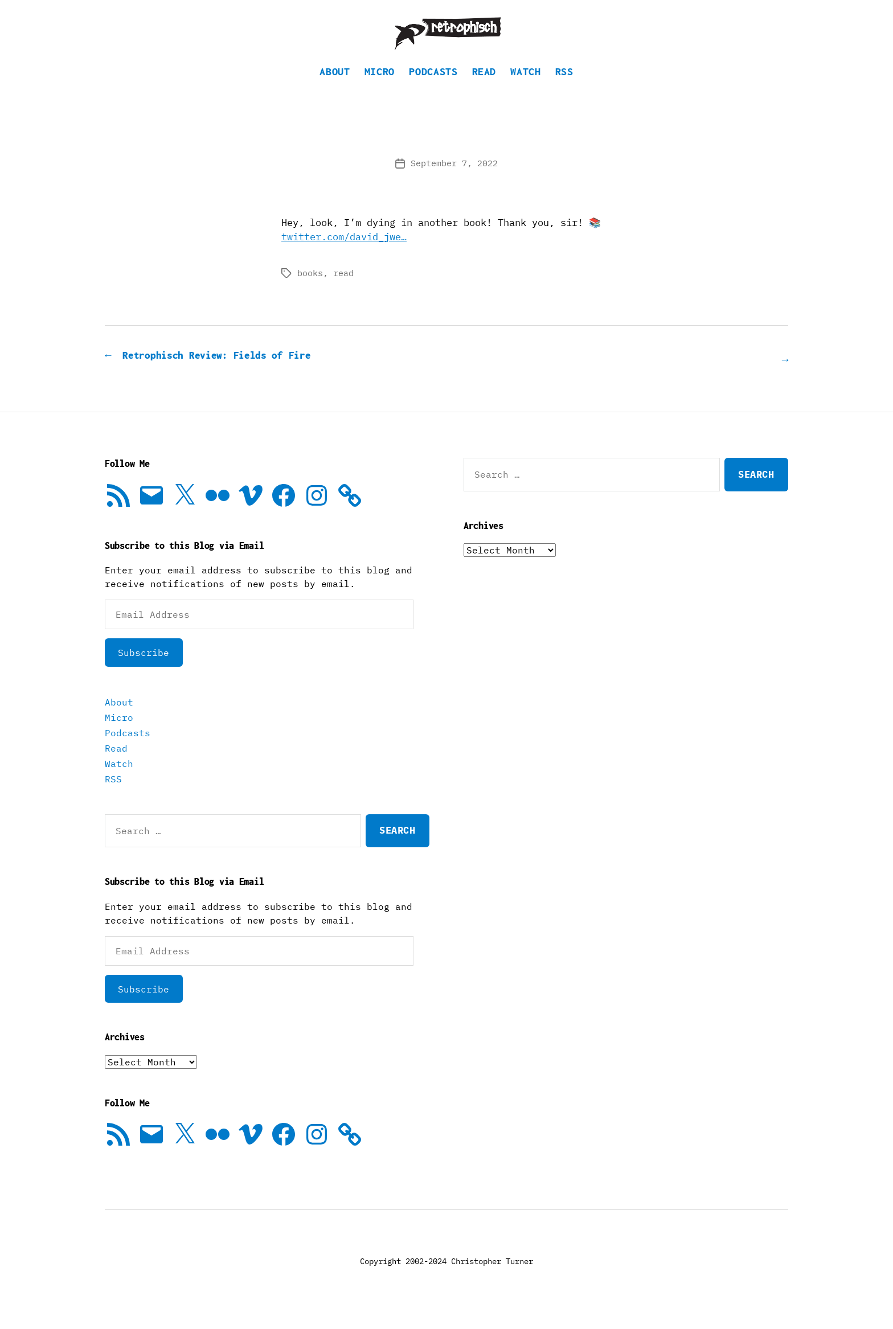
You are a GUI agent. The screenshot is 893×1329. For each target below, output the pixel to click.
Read (484, 89)
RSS (564, 89)
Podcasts (433, 89)
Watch (525, 89)
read (343, 290)
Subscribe (143, 668)
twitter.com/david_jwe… (344, 254)
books (310, 290)
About (334, 89)
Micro (379, 89)
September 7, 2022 (454, 180)
